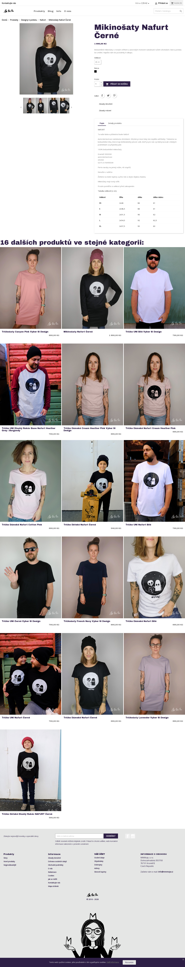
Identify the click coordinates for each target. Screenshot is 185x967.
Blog (50, 11)
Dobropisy (98, 865)
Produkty (39, 11)
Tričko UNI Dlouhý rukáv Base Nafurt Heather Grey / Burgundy (28, 429)
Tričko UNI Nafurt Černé (16, 718)
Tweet (108, 95)
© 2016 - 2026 (92, 899)
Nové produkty (9, 861)
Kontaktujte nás (9, 3)
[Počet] (97, 84)
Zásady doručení (54, 858)
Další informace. (113, 962)
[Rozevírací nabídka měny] (145, 3)
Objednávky (98, 861)
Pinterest (114, 95)
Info (58, 11)
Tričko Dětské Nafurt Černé (80, 525)
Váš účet (99, 854)
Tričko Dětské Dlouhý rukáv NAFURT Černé (27, 814)
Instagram (132, 836)
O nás (67, 11)
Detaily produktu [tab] (115, 123)
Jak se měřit (52, 879)
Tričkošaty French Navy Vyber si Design (87, 621)
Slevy (5, 858)
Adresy (96, 868)
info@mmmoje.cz (165, 871)
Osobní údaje (99, 858)
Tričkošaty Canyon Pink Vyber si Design (25, 332)
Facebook (127, 836)
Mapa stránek (53, 886)
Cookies (51, 875)
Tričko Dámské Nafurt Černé (80, 718)
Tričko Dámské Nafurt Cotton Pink (22, 525)
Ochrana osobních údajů (57, 861)
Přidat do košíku (117, 84)
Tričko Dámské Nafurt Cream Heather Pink (151, 428)
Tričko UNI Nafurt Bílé (138, 525)
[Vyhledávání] (168, 11)
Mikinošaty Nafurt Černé (78, 332)
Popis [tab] (102, 123)
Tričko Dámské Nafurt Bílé (141, 621)
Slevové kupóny (100, 872)
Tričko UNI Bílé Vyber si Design (144, 332)
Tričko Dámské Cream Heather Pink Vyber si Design (90, 429)
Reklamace (52, 872)
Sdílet (102, 95)
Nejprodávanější (10, 865)
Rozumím (129, 962)
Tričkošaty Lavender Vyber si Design (147, 718)
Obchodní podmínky (55, 865)
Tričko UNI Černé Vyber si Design (21, 621)
